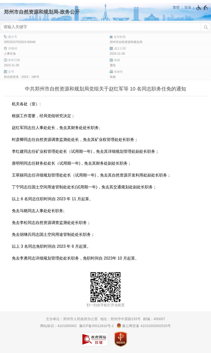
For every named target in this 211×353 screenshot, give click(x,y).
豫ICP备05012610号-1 (96, 326)
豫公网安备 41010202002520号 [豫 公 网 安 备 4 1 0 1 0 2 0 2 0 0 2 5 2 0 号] (143, 325)
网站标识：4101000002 (58, 326)
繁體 (176, 7)
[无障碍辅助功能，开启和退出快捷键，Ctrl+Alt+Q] (202, 8)
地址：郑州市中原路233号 (120, 319)
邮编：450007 (154, 319)
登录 (187, 7)
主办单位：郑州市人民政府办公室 (72, 319)
